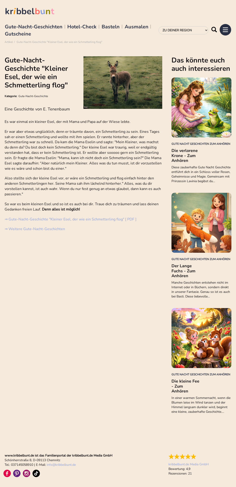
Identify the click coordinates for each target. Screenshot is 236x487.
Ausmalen (136, 27)
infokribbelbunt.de (61, 465)
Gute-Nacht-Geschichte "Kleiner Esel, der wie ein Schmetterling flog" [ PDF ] (72, 219)
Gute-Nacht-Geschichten (33, 27)
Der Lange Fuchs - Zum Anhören (183, 271)
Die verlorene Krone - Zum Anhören (184, 155)
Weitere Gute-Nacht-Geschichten (37, 229)
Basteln (111, 27)
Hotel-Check (82, 27)
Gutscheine (18, 34)
